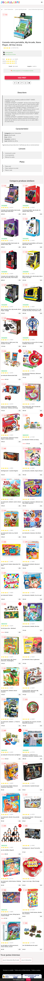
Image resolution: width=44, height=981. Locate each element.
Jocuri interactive (9, 9)
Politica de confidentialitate (22, 970)
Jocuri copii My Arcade (21, 9)
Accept (28, 979)
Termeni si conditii (8, 970)
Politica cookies (35, 970)
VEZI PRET (22, 77)
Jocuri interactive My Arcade (36, 9)
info (20, 214)
